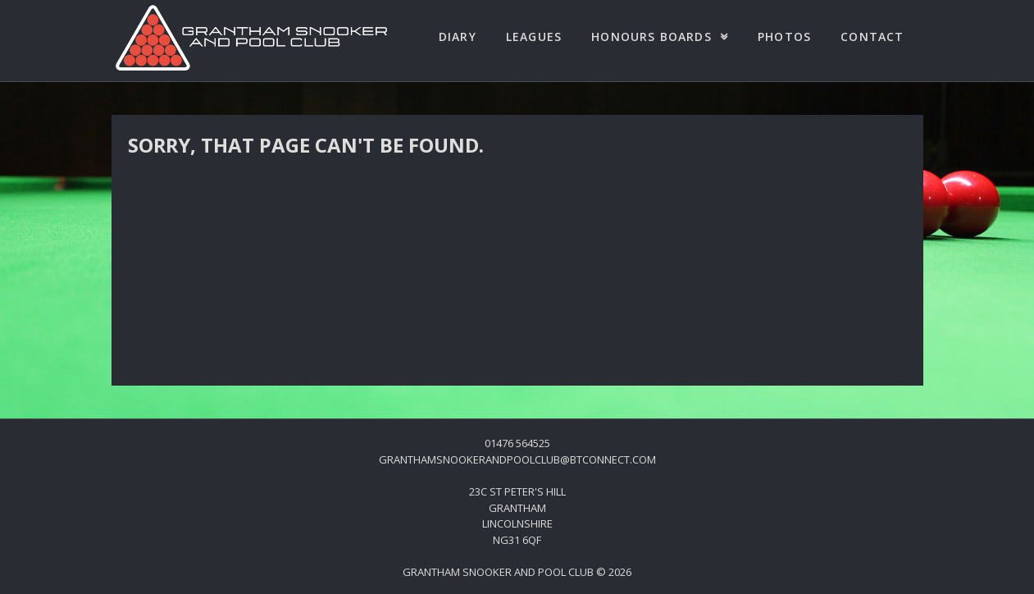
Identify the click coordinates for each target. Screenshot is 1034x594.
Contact (872, 36)
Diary (457, 36)
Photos (784, 36)
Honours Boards (651, 36)
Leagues (534, 36)
